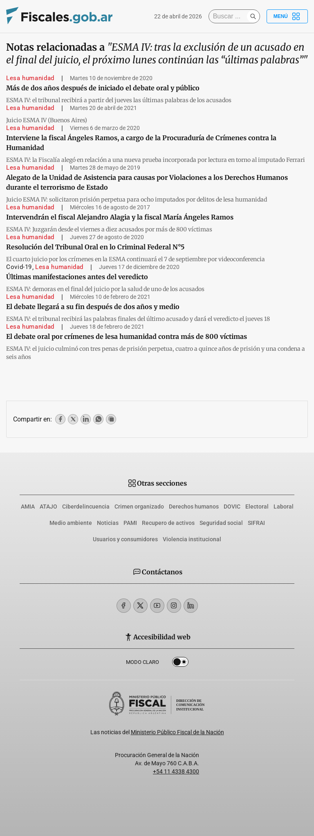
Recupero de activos (168, 523)
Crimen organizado (139, 506)
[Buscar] (229, 16)
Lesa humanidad (30, 78)
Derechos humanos (194, 506)
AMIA (28, 506)
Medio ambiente (70, 523)
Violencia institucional (192, 539)
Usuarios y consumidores (125, 539)
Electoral (257, 506)
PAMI (130, 523)
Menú (287, 16)
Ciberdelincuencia (86, 506)
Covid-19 (19, 267)
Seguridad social (221, 523)
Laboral (284, 506)
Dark (180, 663)
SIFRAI (256, 523)
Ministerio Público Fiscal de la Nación (177, 732)
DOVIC (232, 506)
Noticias (108, 523)
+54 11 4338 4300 (176, 771)
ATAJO (48, 506)
